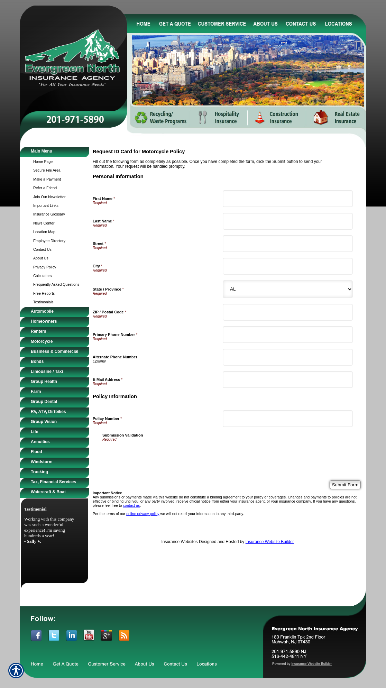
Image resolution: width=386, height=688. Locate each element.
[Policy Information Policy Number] (288, 418)
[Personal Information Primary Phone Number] (288, 334)
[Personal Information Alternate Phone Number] (288, 357)
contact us (131, 505)
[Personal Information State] (288, 289)
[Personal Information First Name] (288, 198)
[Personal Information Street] (288, 243)
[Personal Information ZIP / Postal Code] (288, 312)
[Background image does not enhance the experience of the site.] (54, 152)
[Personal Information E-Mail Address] (288, 379)
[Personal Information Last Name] (288, 221)
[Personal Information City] (288, 266)
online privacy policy (142, 514)
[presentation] (155, 454)
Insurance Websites (179, 541)
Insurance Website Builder (270, 541)
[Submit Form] (345, 484)
